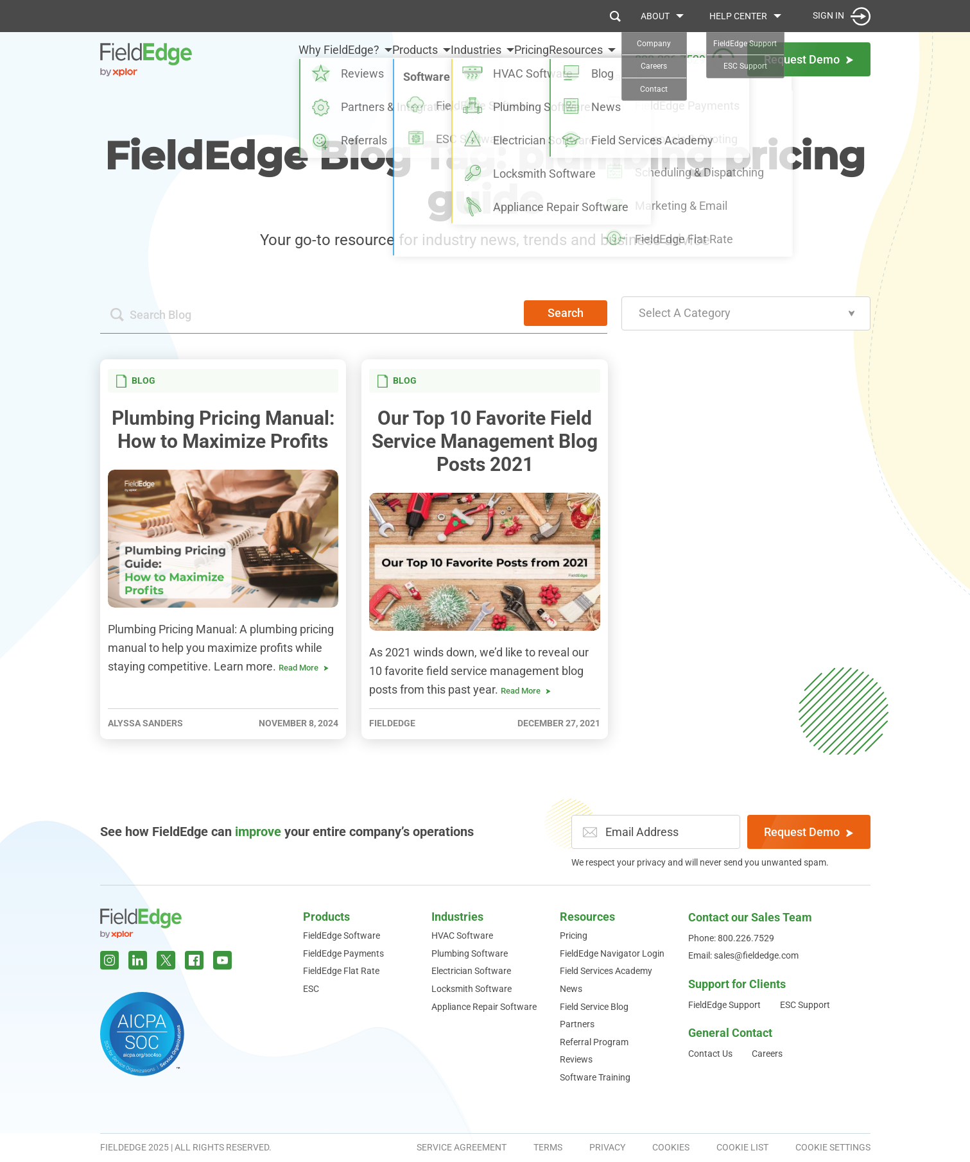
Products (367, 58)
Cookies (670, 1147)
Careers (767, 1053)
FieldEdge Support (724, 1005)
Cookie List (742, 1147)
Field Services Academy (606, 971)
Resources (576, 58)
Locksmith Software (471, 989)
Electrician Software (471, 971)
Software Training (595, 1077)
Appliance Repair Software (484, 1007)
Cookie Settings (832, 1147)
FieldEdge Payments (343, 953)
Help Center (738, 16)
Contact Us (710, 1053)
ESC (311, 989)
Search (566, 313)
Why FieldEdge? (274, 58)
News (571, 989)
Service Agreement (462, 1147)
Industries (444, 58)
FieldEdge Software (341, 935)
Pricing (515, 58)
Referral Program (594, 1042)
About (655, 16)
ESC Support (805, 1005)
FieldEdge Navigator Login (612, 953)
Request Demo (808, 832)
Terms (547, 1147)
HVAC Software (462, 935)
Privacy (607, 1147)
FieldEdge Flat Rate (341, 971)
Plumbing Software (469, 953)
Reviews (576, 1059)
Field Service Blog (594, 1007)
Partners (577, 1024)
